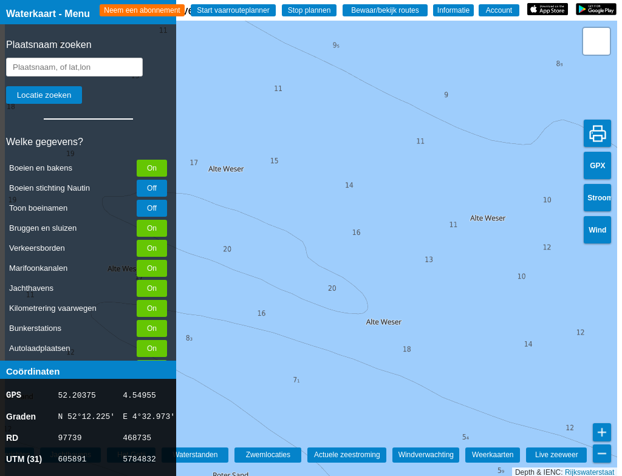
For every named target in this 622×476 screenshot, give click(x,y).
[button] (596, 41)
